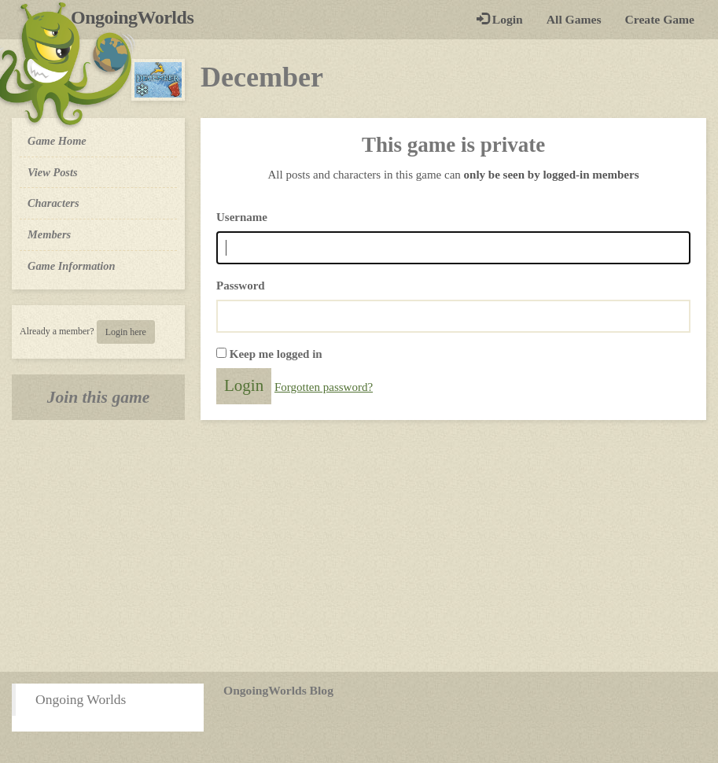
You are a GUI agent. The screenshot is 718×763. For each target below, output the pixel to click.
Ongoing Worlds (80, 699)
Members (49, 234)
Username (241, 217)
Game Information (72, 266)
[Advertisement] (359, 546)
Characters (53, 202)
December (262, 77)
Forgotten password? (323, 387)
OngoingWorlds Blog (278, 690)
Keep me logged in (276, 354)
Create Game (659, 19)
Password (240, 285)
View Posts (53, 172)
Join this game (98, 397)
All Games (574, 19)
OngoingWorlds (138, 17)
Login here (125, 331)
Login (500, 19)
